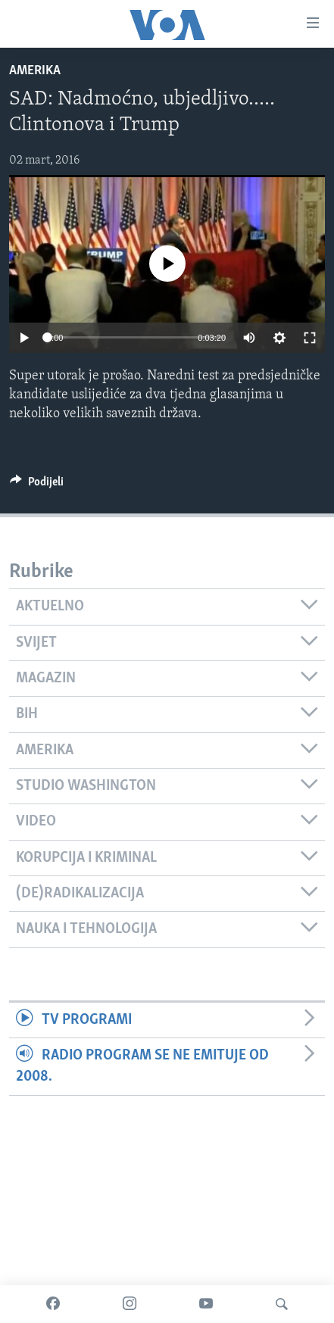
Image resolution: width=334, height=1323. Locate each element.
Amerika (35, 71)
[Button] (37, 485)
